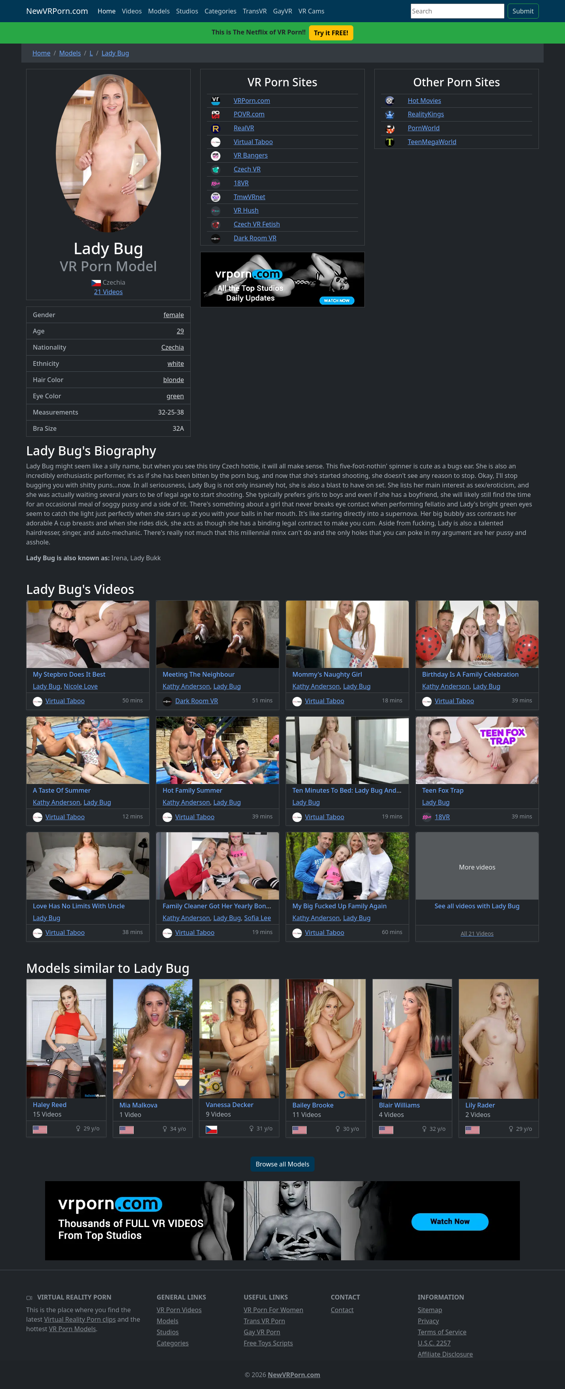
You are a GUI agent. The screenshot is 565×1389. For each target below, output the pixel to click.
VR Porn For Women (273, 1309)
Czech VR (247, 169)
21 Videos (108, 291)
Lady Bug (47, 686)
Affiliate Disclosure (445, 1354)
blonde (173, 379)
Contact (342, 1309)
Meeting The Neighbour (199, 674)
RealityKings (426, 114)
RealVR (244, 128)
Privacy (428, 1321)
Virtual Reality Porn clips (80, 1319)
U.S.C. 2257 (434, 1343)
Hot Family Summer (192, 790)
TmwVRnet (249, 196)
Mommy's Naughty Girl (327, 674)
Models (159, 11)
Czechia (172, 347)
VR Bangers (251, 155)
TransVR (255, 11)
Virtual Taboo (253, 141)
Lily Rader (480, 1105)
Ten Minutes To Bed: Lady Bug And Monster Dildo (366, 790)
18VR (241, 183)
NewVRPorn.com (57, 11)
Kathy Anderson (186, 686)
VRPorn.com (252, 100)
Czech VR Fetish (257, 224)
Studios (187, 11)
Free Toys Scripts (268, 1343)
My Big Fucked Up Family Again (339, 906)
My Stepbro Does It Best (69, 674)
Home (107, 11)
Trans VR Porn (264, 1321)
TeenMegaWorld (432, 141)
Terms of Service (442, 1332)
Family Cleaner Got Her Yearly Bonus (218, 906)
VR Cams (311, 11)
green (175, 396)
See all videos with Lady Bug (476, 906)
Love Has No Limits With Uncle (79, 906)
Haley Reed (49, 1104)
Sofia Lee (257, 917)
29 (180, 331)
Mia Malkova (138, 1105)
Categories (221, 11)
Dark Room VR (255, 238)
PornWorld (424, 128)
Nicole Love (81, 686)
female (173, 314)
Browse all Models (282, 1164)
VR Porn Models (72, 1328)
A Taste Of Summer (62, 790)
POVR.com (249, 114)
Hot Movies (424, 100)
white (176, 363)
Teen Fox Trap (443, 790)
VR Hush (246, 210)
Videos (132, 11)
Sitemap (430, 1309)
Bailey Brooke (313, 1105)
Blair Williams (399, 1105)
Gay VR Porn (262, 1332)
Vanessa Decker (229, 1104)
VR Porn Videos (179, 1309)
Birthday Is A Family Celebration (470, 674)
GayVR (282, 11)
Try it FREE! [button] (331, 33)
